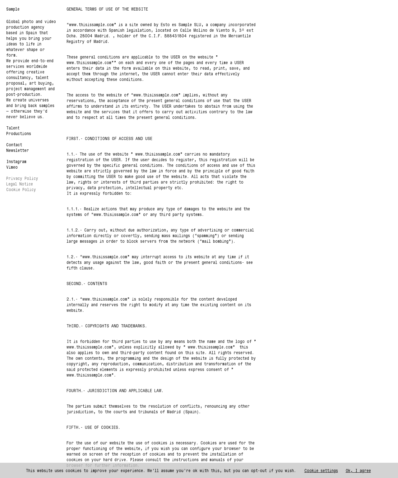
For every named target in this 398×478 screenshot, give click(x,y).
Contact (14, 144)
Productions (18, 133)
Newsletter (17, 150)
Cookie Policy (21, 189)
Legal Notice (19, 183)
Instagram (16, 161)
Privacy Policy (22, 178)
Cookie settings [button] (321, 470)
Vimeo (12, 167)
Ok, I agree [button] (358, 470)
